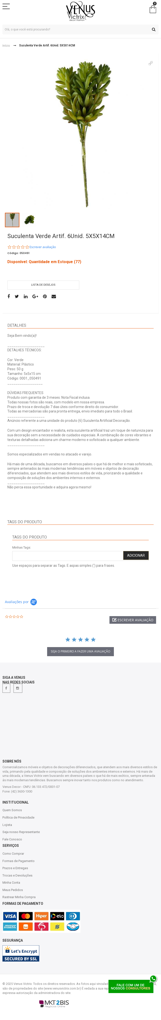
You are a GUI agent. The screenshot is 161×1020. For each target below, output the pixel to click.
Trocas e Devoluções (17, 875)
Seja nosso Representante (21, 832)
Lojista (7, 825)
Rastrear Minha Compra (19, 897)
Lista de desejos (43, 284)
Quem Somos (12, 810)
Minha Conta (11, 882)
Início (6, 45)
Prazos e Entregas (15, 868)
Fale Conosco (12, 839)
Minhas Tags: (21, 547)
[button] (132, 620)
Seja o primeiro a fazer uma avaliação (80, 651)
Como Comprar (13, 853)
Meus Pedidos (12, 890)
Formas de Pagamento (18, 861)
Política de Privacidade (18, 817)
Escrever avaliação (42, 247)
